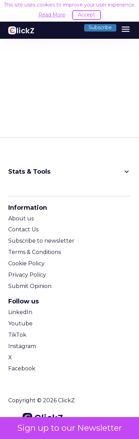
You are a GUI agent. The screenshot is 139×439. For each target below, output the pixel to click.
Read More (51, 15)
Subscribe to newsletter (41, 241)
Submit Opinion (29, 286)
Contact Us (23, 229)
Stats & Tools (69, 171)
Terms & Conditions (34, 252)
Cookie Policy (26, 263)
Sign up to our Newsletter (69, 428)
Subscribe (100, 27)
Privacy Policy (27, 275)
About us (21, 218)
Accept (86, 15)
